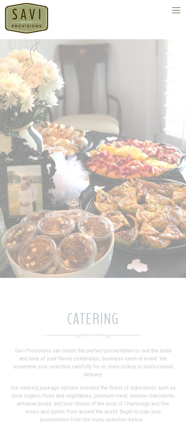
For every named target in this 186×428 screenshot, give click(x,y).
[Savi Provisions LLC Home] (26, 18)
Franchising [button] (93, 419)
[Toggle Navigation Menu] (176, 10)
